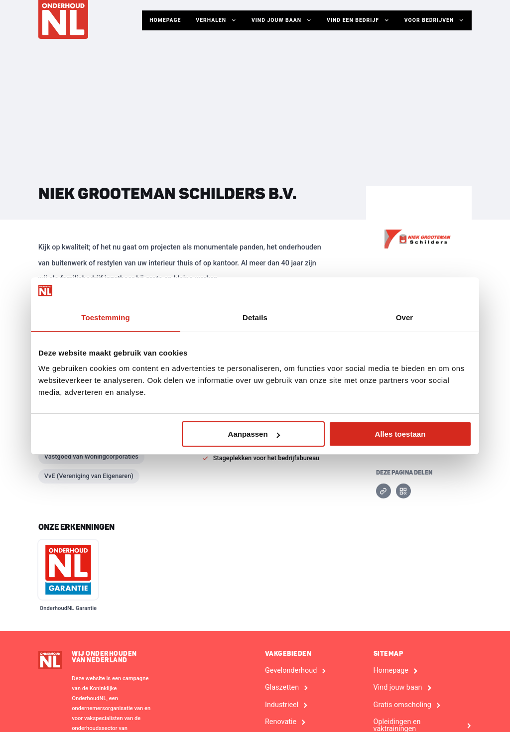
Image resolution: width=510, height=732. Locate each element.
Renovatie (280, 722)
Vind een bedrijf (358, 20)
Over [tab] (404, 317)
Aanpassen (254, 434)
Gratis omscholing (402, 705)
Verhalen (216, 20)
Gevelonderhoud (291, 670)
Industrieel (281, 705)
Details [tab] (255, 317)
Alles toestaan (400, 434)
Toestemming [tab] (105, 317)
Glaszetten (282, 687)
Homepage (165, 20)
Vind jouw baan (282, 20)
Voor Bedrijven (434, 20)
